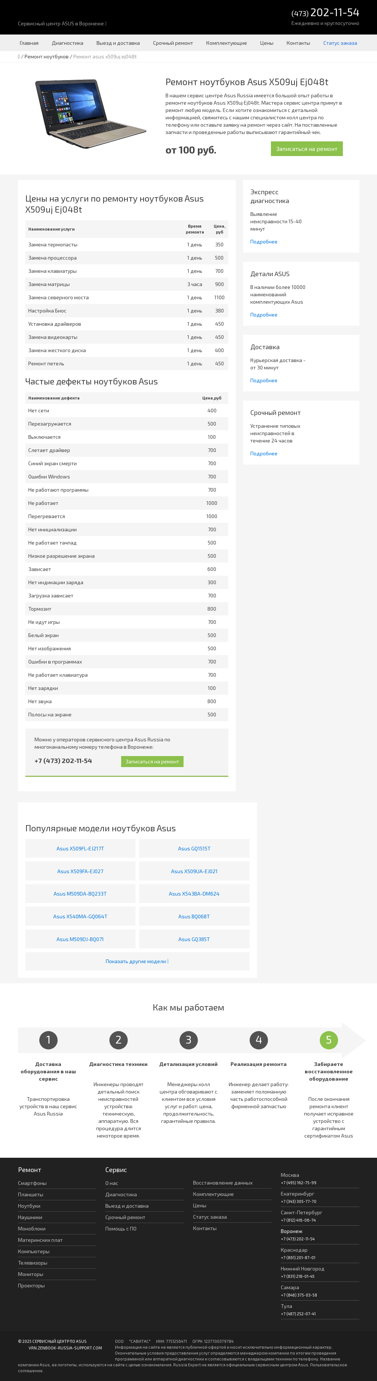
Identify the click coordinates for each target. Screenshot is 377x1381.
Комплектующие (226, 43)
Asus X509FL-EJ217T (80, 848)
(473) (325, 13)
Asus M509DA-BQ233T (80, 893)
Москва (290, 1175)
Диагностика (67, 43)
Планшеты (30, 1194)
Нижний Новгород (303, 1268)
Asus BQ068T (194, 916)
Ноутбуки (29, 1206)
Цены (266, 43)
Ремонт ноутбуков (47, 56)
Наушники (30, 1217)
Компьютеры (34, 1251)
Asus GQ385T (194, 939)
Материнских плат (40, 1240)
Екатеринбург (297, 1193)
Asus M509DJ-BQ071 (80, 939)
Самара (290, 1287)
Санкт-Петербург (301, 1212)
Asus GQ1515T (194, 848)
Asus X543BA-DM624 (194, 893)
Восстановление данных (223, 1182)
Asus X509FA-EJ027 (80, 871)
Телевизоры (32, 1262)
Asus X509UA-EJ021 (194, 871)
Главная (29, 43)
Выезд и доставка (118, 43)
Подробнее (264, 241)
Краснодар (294, 1250)
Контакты (298, 43)
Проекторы (31, 1285)
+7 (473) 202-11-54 (63, 760)
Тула (286, 1306)
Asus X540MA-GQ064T (80, 916)
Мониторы (30, 1274)
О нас (111, 1183)
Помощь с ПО (121, 1228)
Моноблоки (32, 1228)
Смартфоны (32, 1183)
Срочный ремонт (173, 43)
